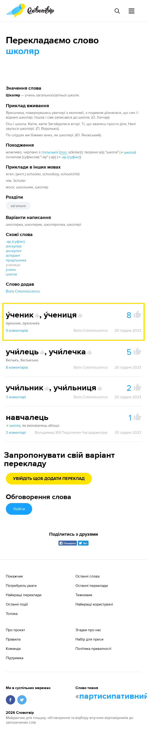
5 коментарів (17, 330)
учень (11, 269)
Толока (11, 613)
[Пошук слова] (117, 11)
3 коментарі (16, 397)
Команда (13, 648)
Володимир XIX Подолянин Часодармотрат (71, 432)
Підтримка (14, 658)
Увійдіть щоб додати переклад (49, 479)
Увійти (19, 508)
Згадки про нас (88, 630)
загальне (18, 206)
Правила (13, 639)
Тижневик (83, 595)
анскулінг (14, 251)
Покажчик (14, 576)
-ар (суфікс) (69, 157)
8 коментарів (17, 367)
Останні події (17, 604)
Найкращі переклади (23, 595)
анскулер (13, 246)
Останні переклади (91, 585)
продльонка (16, 260)
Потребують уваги (21, 585)
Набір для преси (89, 639)
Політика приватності (93, 648)
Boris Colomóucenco (23, 291)
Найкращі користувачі (94, 604)
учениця (13, 265)
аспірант (13, 255)
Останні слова (87, 576)
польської (49, 152)
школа (127, 152)
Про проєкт (15, 630)
